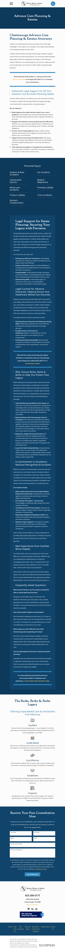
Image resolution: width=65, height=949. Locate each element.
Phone (12, 838)
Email (35, 838)
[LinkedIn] (32, 909)
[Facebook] (29, 909)
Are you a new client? (16, 844)
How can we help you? (17, 850)
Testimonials (45, 927)
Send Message (32, 874)
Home (10, 927)
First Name (13, 832)
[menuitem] (19, 173)
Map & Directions (32, 905)
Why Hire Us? (14, 929)
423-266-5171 (32, 895)
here (47, 580)
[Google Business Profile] (36, 909)
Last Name (36, 832)
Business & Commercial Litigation (36, 929)
